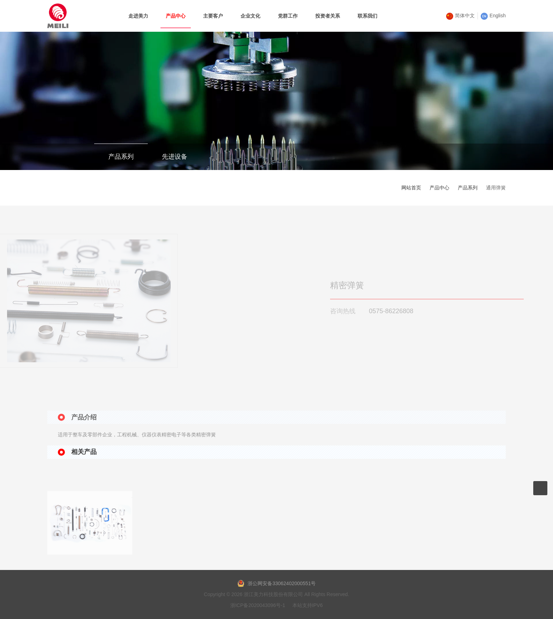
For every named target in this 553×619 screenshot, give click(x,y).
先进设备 (174, 156)
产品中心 (439, 187)
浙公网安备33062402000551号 (276, 583)
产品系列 (121, 156)
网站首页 (411, 187)
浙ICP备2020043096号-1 (257, 605)
